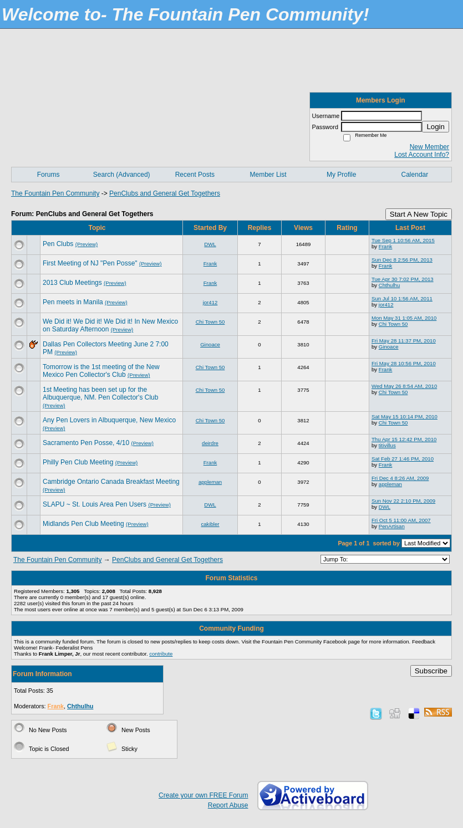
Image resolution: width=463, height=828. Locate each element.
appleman (210, 482)
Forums (48, 174)
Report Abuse (228, 805)
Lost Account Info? (421, 155)
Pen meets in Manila (73, 302)
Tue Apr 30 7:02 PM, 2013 (403, 279)
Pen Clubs (58, 244)
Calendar (415, 174)
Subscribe (431, 671)
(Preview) (86, 244)
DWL (210, 244)
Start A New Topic (418, 214)
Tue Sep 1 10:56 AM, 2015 (403, 240)
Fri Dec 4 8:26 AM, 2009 (400, 478)
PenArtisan (392, 526)
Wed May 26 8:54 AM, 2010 (404, 386)
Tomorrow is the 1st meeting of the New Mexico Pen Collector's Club (101, 371)
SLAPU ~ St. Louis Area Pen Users (94, 504)
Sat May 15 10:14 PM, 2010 (404, 416)
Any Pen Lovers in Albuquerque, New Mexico (109, 420)
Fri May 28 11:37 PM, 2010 (404, 341)
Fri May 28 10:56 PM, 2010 (404, 363)
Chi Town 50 (210, 322)
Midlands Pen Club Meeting (83, 524)
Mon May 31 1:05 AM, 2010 (404, 318)
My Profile (341, 174)
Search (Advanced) (121, 174)
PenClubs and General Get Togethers (164, 193)
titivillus (387, 445)
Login (435, 126)
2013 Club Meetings (72, 283)
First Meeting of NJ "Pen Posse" (90, 263)
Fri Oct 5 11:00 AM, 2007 (401, 520)
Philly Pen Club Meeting (78, 462)
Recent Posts (195, 174)
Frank (386, 246)
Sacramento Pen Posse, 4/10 (86, 443)
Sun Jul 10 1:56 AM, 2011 (402, 298)
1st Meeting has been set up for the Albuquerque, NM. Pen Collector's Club (100, 393)
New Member (429, 147)
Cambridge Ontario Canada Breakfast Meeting (111, 481)
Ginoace (210, 344)
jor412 (210, 302)
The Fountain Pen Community (55, 193)
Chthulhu (389, 285)
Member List (268, 174)
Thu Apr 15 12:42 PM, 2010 (404, 439)
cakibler (210, 524)
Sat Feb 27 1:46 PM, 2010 (403, 459)
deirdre (210, 443)
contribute (160, 654)
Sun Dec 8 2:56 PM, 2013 (402, 260)
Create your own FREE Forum (203, 795)
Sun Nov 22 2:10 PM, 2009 (403, 501)
